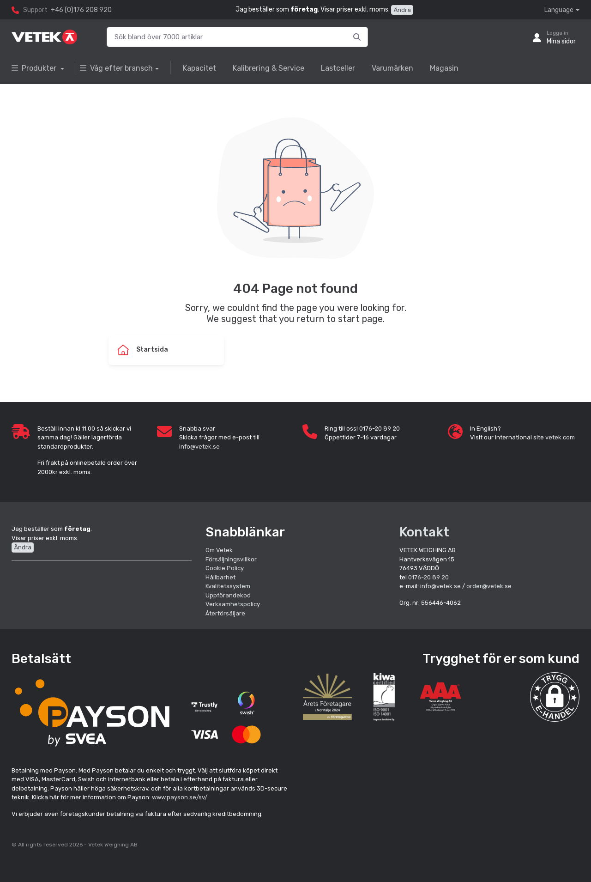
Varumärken (392, 68)
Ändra (402, 9)
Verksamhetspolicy (232, 604)
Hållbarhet (220, 577)
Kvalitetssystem (227, 586)
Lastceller (338, 68)
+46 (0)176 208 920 (81, 10)
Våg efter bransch (116, 68)
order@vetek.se (489, 586)
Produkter (35, 68)
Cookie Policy (224, 568)
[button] (554, 697)
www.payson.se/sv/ (179, 797)
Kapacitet (199, 68)
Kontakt (424, 532)
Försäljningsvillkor (231, 559)
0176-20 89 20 (428, 577)
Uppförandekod (228, 595)
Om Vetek (219, 550)
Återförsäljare (225, 613)
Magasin (444, 68)
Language (558, 10)
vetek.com (560, 437)
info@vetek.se (199, 446)
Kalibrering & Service (268, 68)
